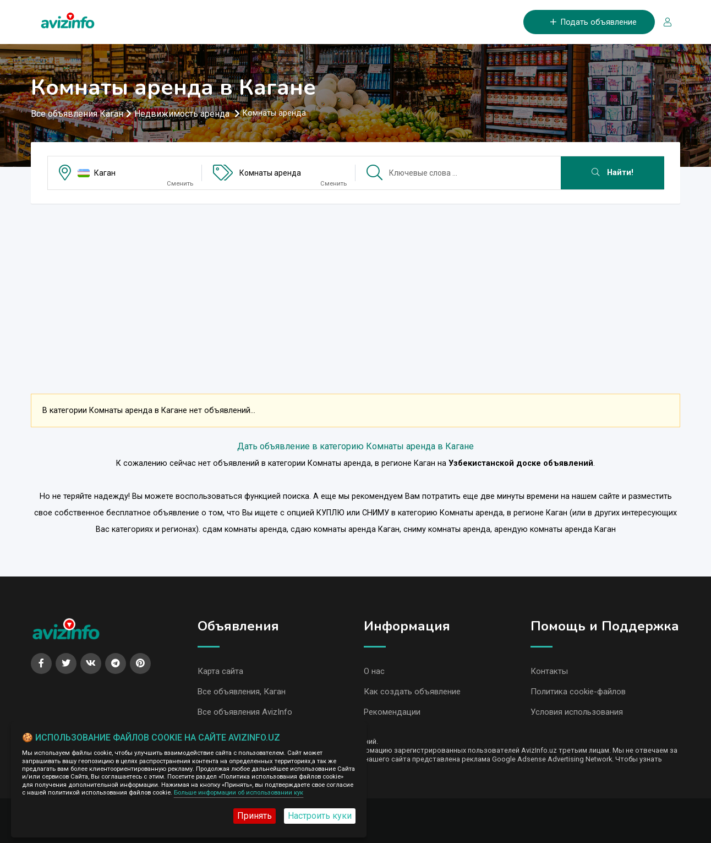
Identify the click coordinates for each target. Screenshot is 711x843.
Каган (105, 173)
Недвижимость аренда (183, 113)
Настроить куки (320, 816)
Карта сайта (220, 671)
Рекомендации (392, 712)
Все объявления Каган (77, 113)
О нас (374, 671)
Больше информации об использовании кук (238, 792)
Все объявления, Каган (242, 692)
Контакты (549, 671)
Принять (254, 816)
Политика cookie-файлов (578, 692)
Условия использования (576, 712)
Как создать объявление (412, 692)
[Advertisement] (355, 290)
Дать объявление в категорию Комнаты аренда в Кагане (355, 446)
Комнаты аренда (270, 173)
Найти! (612, 172)
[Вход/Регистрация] (663, 22)
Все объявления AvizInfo (245, 712)
